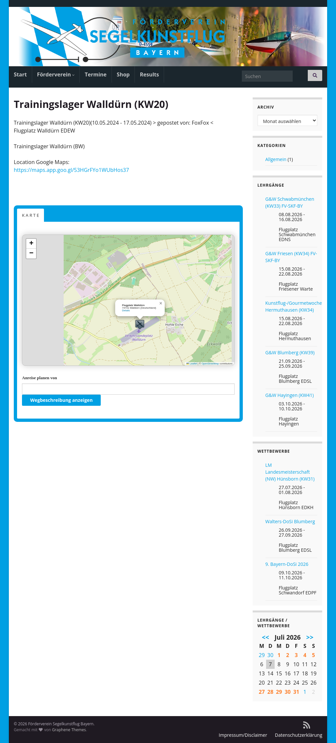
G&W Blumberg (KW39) (290, 352)
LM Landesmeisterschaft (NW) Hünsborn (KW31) (290, 472)
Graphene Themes (69, 730)
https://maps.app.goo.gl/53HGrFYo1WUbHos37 (71, 170)
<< (265, 637)
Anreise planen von (39, 377)
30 (270, 655)
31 (296, 691)
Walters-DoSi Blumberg (290, 521)
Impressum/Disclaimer (243, 735)
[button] (140, 324)
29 (262, 655)
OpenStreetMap (210, 363)
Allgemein (275, 159)
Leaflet (191, 363)
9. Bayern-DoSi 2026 (286, 564)
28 (270, 691)
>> (309, 637)
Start (20, 74)
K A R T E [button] (30, 215)
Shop (123, 74)
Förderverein (56, 74)
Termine (96, 74)
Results (149, 74)
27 (262, 691)
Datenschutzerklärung (298, 735)
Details (126, 310)
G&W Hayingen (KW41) (289, 395)
